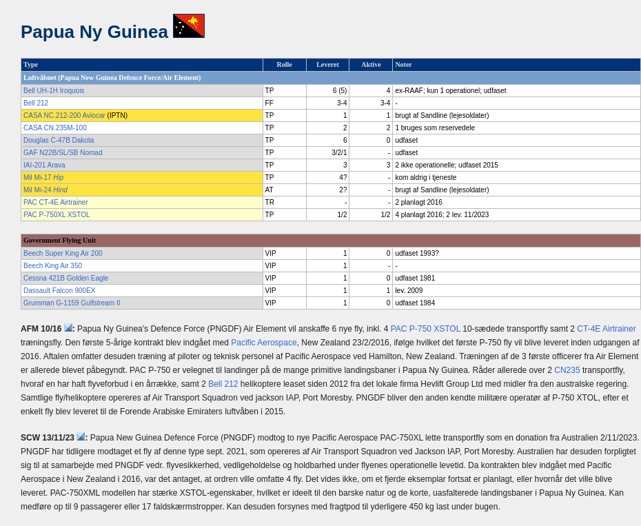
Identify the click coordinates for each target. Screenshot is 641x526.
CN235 (567, 370)
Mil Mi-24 (45, 190)
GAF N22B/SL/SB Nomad (63, 152)
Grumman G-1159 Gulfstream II (72, 303)
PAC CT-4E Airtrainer (55, 202)
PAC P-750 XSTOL (425, 329)
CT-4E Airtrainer (606, 329)
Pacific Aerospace (263, 342)
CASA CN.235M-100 (55, 128)
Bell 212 (35, 103)
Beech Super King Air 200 (63, 253)
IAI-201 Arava (44, 165)
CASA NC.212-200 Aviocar (64, 115)
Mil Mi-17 (43, 177)
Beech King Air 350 (52, 266)
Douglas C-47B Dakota (58, 140)
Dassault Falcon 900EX (59, 290)
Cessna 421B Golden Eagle (65, 278)
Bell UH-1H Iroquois (53, 90)
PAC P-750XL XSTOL (56, 215)
